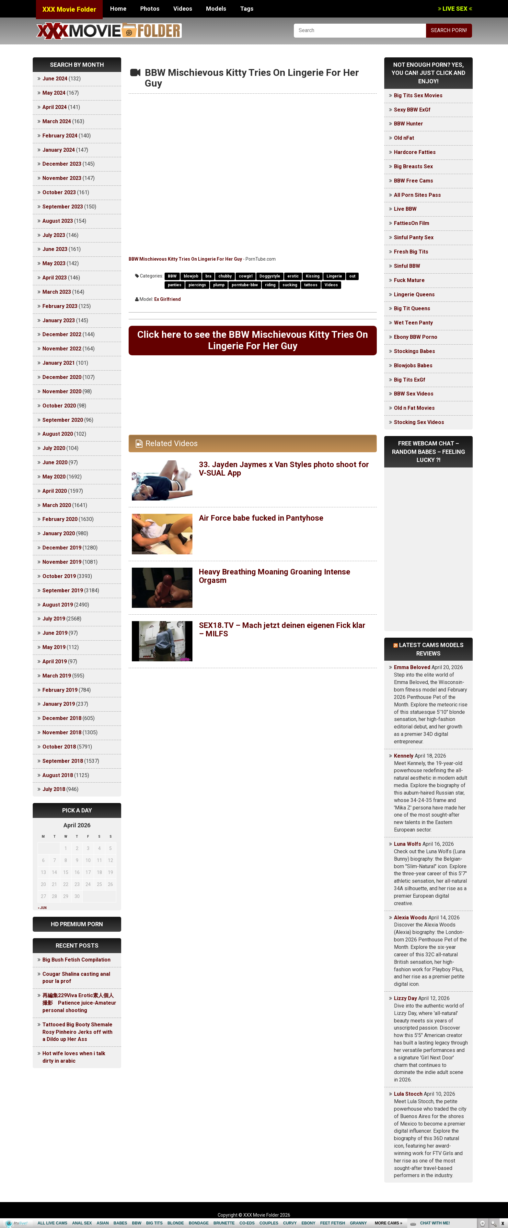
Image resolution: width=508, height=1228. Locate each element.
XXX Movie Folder (69, 9)
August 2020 (57, 434)
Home (118, 8)
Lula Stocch (408, 1094)
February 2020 (59, 519)
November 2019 (61, 562)
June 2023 (54, 249)
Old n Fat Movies (414, 408)
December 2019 (61, 548)
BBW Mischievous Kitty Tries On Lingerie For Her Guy (185, 259)
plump (219, 285)
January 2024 (58, 150)
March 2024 (56, 121)
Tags (246, 8)
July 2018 (53, 789)
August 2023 (57, 221)
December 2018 (61, 718)
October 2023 (59, 192)
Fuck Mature (409, 280)
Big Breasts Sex (413, 166)
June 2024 (54, 79)
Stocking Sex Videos (419, 422)
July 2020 (53, 448)
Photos (149, 8)
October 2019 (59, 576)
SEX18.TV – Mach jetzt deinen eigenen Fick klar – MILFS (283, 630)
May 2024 (53, 93)
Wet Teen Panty (413, 323)
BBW (172, 276)
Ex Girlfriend (167, 299)
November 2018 (61, 732)
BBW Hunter (408, 124)
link (502, 1127)
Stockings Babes (414, 351)
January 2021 (58, 363)
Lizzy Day (405, 998)
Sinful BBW (407, 266)
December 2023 (61, 164)
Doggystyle (270, 276)
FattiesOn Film (411, 223)
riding (270, 285)
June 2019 (54, 633)
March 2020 (56, 505)
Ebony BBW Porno (415, 337)
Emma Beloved (412, 667)
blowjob (191, 276)
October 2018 (59, 747)
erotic (293, 276)
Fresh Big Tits (411, 252)
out (352, 276)
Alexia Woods (410, 918)
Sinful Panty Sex (413, 237)
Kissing (312, 276)
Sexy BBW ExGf (412, 110)
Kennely (403, 756)
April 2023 (54, 278)
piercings (197, 285)
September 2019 (62, 590)
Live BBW (405, 209)
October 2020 (59, 406)
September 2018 (62, 761)
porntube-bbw (245, 285)
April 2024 (54, 107)
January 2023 (58, 320)
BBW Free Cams (413, 181)
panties (174, 285)
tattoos (311, 285)
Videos (182, 8)
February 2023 (59, 306)
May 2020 (53, 477)
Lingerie (334, 276)
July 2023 (53, 235)
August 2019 (57, 605)
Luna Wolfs (407, 844)
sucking (290, 285)
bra (208, 276)
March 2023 (56, 292)
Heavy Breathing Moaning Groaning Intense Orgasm (275, 576)
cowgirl (245, 276)
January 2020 (58, 533)
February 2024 (59, 136)
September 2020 (62, 420)
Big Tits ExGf (409, 380)
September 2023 (62, 207)
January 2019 (58, 704)
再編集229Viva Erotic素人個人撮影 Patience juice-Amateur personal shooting (79, 1002)
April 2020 (54, 491)
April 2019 (54, 661)
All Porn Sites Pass (417, 195)
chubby (225, 276)
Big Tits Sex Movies (418, 95)
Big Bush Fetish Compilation (76, 960)
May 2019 (53, 647)
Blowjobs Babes (413, 365)
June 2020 (54, 462)
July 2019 (53, 619)
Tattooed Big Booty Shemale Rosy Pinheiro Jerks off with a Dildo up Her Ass (77, 1032)
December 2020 (61, 377)
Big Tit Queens (412, 308)
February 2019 (59, 690)
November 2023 (61, 178)
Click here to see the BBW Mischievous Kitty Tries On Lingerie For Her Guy (252, 340)
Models (216, 8)
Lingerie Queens (414, 294)
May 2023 (53, 263)
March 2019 (56, 676)
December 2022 (61, 334)
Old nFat (404, 138)
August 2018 (57, 775)
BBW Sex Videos (413, 394)
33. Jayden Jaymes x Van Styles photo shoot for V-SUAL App (284, 469)
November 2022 (61, 349)
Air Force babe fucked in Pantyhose (261, 518)
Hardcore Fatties (415, 152)
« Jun (42, 908)
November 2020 (61, 391)
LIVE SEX (455, 8)
